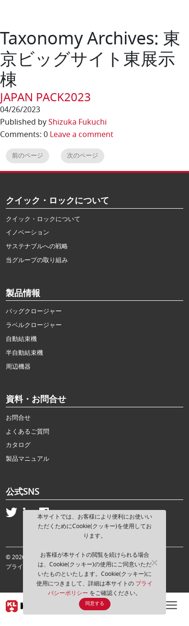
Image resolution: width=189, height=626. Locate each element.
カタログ (18, 444)
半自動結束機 (24, 352)
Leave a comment (81, 134)
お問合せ (18, 417)
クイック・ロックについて (43, 218)
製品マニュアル (27, 458)
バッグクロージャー (34, 311)
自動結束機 (21, 338)
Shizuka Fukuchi (77, 122)
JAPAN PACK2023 (45, 97)
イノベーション (27, 232)
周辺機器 (18, 366)
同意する (94, 603)
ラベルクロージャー (34, 324)
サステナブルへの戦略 (37, 246)
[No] (154, 562)
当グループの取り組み (37, 260)
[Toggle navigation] (171, 604)
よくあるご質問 (27, 431)
